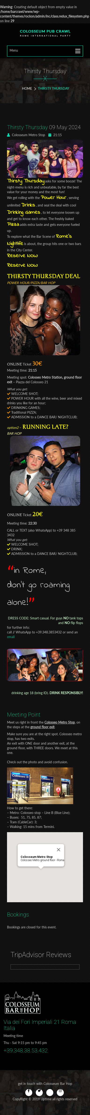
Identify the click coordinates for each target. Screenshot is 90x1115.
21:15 (55, 135)
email (10, 637)
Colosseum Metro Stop (26, 135)
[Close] (62, 839)
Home (27, 88)
